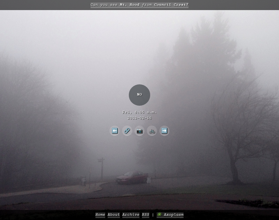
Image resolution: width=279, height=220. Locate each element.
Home (100, 215)
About (114, 215)
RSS (145, 215)
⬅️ (115, 130)
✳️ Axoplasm (170, 215)
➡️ (164, 130)
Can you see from (139, 5)
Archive (131, 215)
